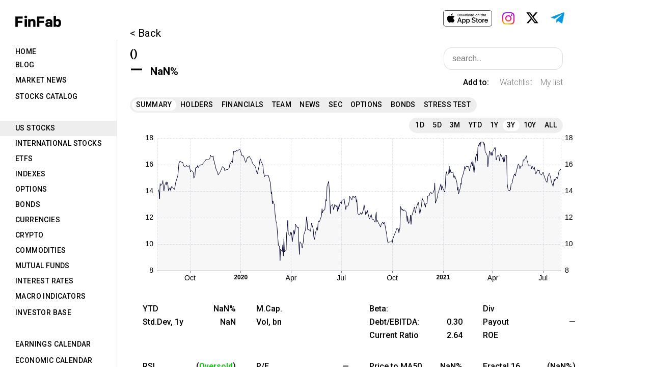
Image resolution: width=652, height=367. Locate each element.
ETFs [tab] (24, 158)
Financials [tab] (243, 104)
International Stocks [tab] (58, 143)
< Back (145, 33)
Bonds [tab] (27, 204)
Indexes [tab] (30, 174)
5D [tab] (437, 125)
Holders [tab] (196, 104)
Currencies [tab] (37, 220)
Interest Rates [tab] (44, 281)
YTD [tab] (475, 125)
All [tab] (551, 125)
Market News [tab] (41, 80)
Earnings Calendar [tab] (53, 344)
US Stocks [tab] (35, 128)
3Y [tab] (511, 125)
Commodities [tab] (40, 250)
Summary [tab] (154, 104)
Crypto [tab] (29, 235)
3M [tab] (455, 125)
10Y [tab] (530, 125)
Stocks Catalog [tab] (46, 96)
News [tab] (310, 104)
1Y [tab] (494, 125)
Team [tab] (282, 104)
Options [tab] (31, 189)
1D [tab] (419, 125)
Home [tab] (26, 51)
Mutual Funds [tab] (42, 265)
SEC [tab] (335, 104)
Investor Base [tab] (43, 312)
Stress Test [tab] (447, 104)
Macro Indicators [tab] (50, 296)
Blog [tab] (25, 65)
